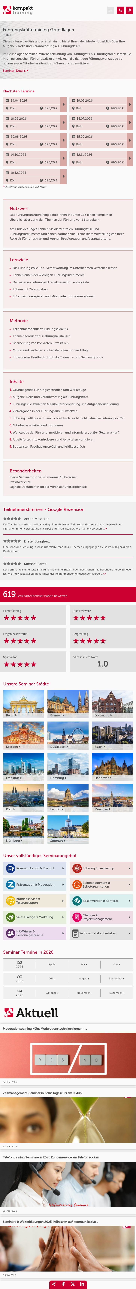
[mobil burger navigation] (110, 10)
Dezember (116, 992)
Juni (116, 964)
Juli (52, 978)
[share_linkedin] (82, 1285)
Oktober (52, 992)
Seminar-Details (15, 71)
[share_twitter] (72, 1285)
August (84, 978)
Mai (84, 964)
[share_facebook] (63, 1285)
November (84, 992)
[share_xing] (54, 1285)
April (51, 964)
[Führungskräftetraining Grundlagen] (120, 10)
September (116, 978)
